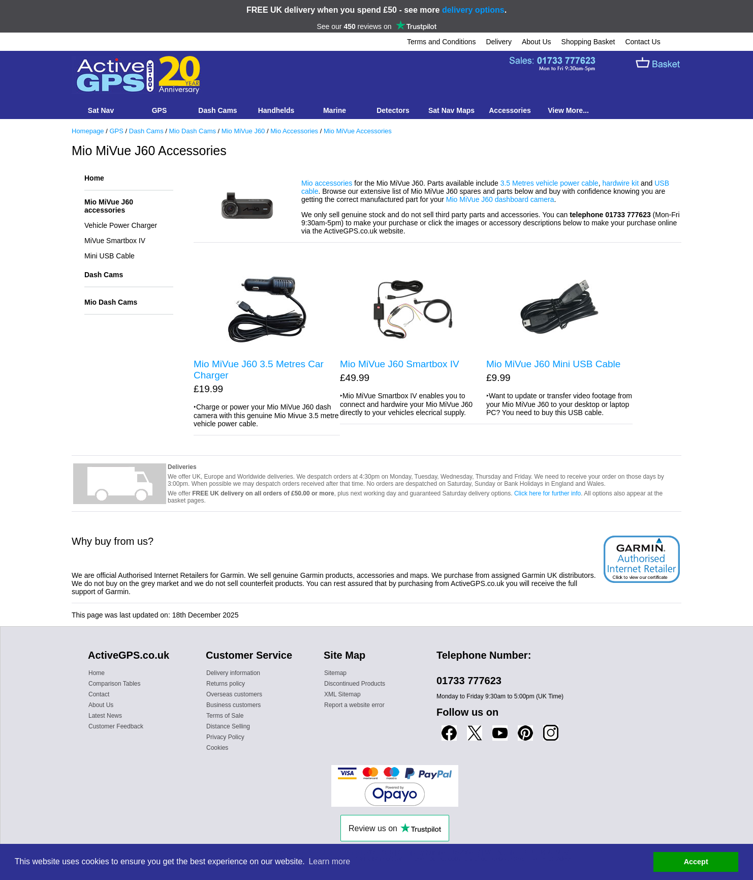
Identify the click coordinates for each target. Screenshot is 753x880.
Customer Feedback (115, 726)
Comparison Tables (114, 683)
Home (94, 178)
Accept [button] (696, 862)
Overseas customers (234, 694)
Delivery (499, 42)
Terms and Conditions (441, 42)
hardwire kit (620, 183)
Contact (98, 694)
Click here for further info (547, 493)
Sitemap (335, 673)
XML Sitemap (342, 694)
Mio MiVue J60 (243, 131)
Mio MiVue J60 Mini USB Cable (553, 364)
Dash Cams (146, 131)
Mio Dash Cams (192, 131)
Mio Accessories (294, 131)
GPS (116, 131)
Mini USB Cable (109, 256)
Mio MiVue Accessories (358, 131)
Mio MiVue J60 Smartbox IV (399, 364)
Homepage (88, 131)
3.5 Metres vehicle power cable (549, 183)
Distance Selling (228, 726)
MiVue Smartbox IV (114, 241)
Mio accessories (326, 183)
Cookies (217, 747)
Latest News (105, 715)
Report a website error (354, 705)
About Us (536, 42)
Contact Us (642, 42)
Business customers (233, 705)
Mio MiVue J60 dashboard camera (500, 199)
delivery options (473, 10)
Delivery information (233, 673)
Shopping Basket (588, 42)
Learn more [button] (329, 861)
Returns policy (225, 683)
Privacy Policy (225, 737)
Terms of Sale (224, 715)
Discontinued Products (354, 683)
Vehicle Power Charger (120, 225)
